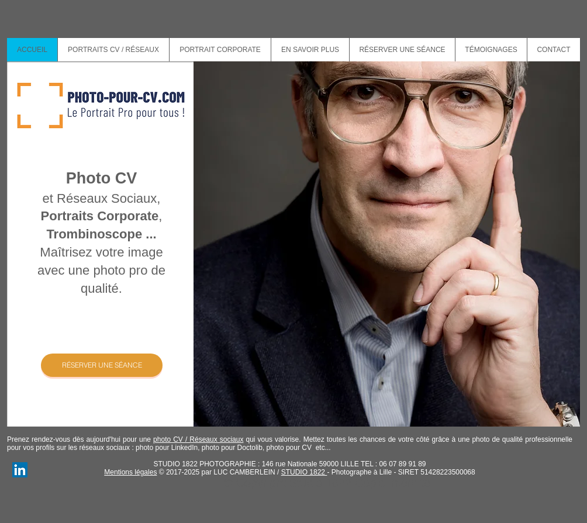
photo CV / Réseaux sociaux (198, 439)
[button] (310, 49)
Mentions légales (130, 472)
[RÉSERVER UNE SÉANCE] (102, 365)
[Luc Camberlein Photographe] (19, 469)
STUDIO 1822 (304, 472)
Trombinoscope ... (101, 234)
